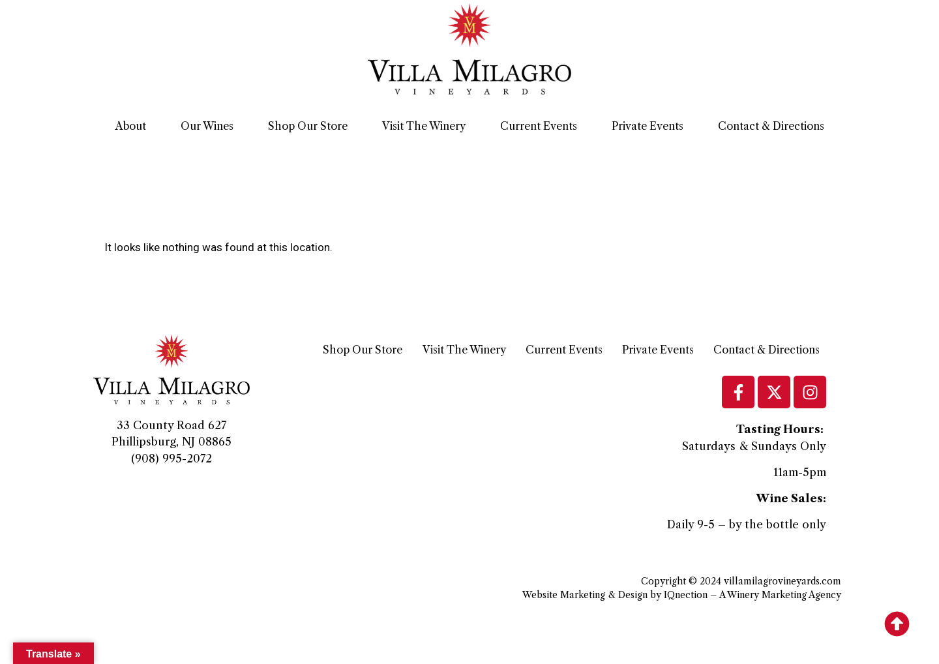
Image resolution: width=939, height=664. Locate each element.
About (130, 125)
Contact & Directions (771, 125)
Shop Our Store (308, 125)
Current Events (538, 125)
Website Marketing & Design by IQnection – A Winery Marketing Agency (681, 595)
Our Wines (207, 125)
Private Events (647, 125)
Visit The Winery (424, 125)
